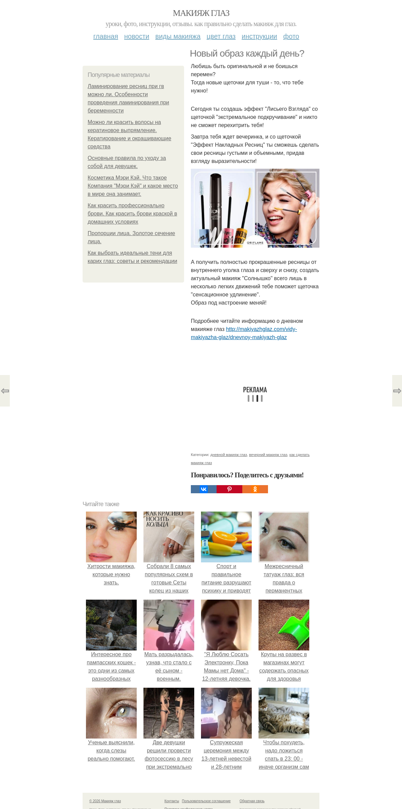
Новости (136, 36)
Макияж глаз (201, 13)
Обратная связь (252, 801)
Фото (291, 36)
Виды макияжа (178, 36)
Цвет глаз (221, 36)
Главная (105, 36)
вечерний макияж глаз (268, 455)
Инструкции (259, 36)
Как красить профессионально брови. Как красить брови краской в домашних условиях (132, 214)
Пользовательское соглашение (206, 801)
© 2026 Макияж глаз (105, 801)
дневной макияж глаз (228, 455)
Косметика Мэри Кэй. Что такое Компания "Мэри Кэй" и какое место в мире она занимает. (133, 186)
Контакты (171, 801)
